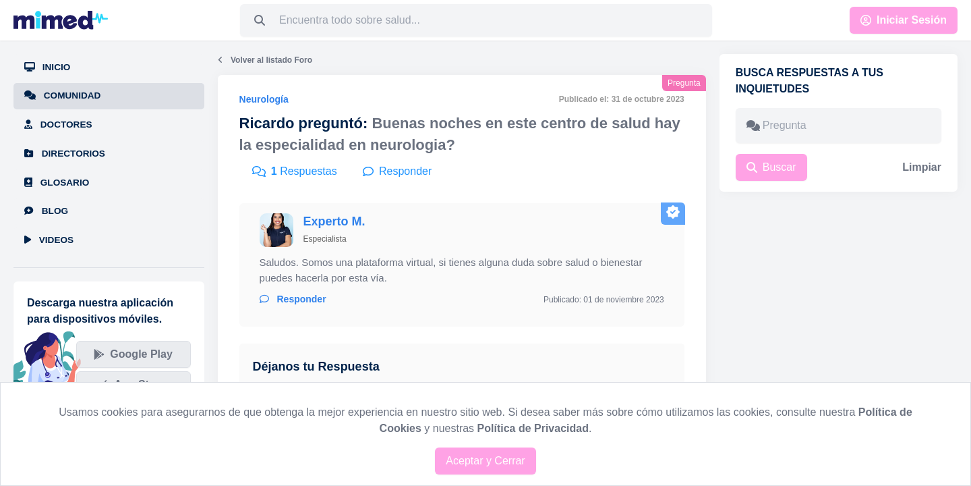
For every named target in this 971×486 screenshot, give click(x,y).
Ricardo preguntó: (303, 123)
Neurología (264, 99)
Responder (293, 299)
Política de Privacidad (533, 428)
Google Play (133, 354)
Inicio (47, 67)
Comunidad (62, 95)
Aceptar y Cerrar (485, 460)
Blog (46, 211)
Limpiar (921, 167)
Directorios (64, 153)
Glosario (56, 183)
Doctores (58, 124)
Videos (48, 240)
